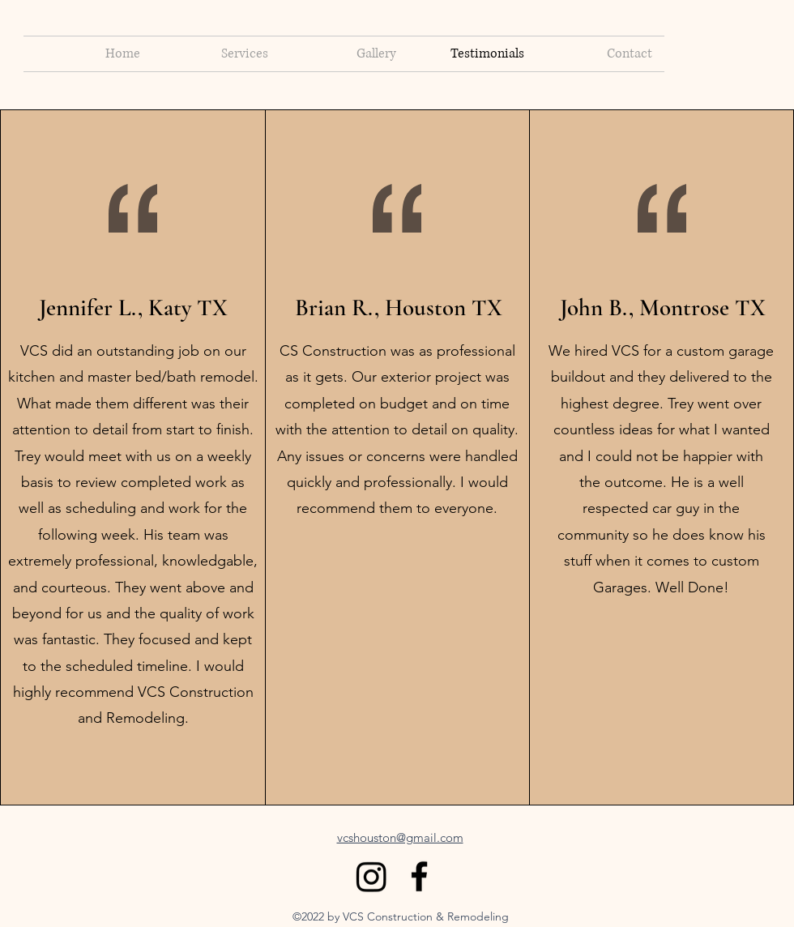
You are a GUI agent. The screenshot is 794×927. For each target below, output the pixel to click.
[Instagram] (371, 876)
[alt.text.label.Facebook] (419, 876)
